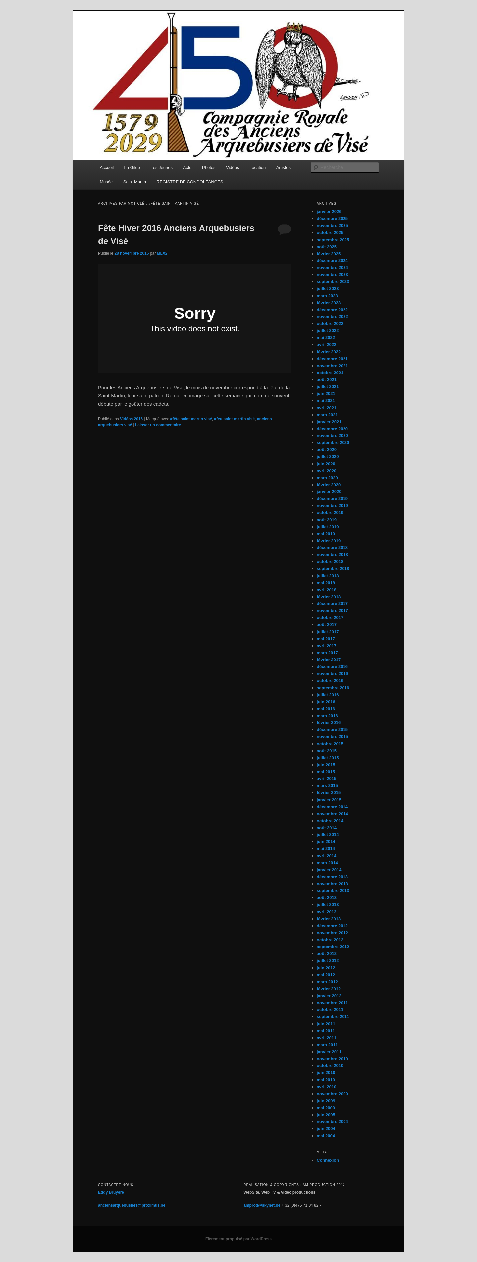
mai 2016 (326, 708)
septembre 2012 (333, 946)
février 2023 (329, 302)
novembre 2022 (332, 316)
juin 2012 (326, 967)
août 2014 (327, 827)
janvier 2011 (329, 1051)
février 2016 (329, 722)
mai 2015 (326, 771)
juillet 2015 (328, 757)
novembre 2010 (332, 1058)
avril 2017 (326, 645)
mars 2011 (327, 1044)
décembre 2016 (332, 666)
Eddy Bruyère (111, 1192)
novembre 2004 (332, 1121)
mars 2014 (327, 862)
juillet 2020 (328, 456)
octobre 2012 (330, 939)
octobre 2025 (330, 232)
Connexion (328, 1160)
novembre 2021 (332, 365)
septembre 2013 (333, 890)
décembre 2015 (332, 729)
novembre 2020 (332, 435)
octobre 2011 (330, 1009)
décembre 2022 (332, 309)
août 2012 (327, 953)
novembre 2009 (332, 1093)
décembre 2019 (332, 498)
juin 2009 (326, 1100)
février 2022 (329, 351)
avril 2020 (326, 470)
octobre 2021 (330, 372)
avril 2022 (326, 344)
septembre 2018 (333, 568)
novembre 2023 (332, 274)
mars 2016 (327, 715)
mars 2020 (327, 477)
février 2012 (329, 988)
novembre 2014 (332, 813)
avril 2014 (326, 855)
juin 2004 (326, 1128)
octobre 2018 (330, 561)
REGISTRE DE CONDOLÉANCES (190, 181)
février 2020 (329, 484)
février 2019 (329, 540)
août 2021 (327, 379)
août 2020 (327, 449)
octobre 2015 (330, 743)
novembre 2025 (332, 225)
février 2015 (329, 792)
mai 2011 (326, 1030)
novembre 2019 (332, 505)
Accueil (107, 167)
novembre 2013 (332, 883)
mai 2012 (326, 974)
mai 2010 (326, 1079)
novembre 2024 (332, 267)
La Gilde (132, 167)
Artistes (283, 167)
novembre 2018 (332, 554)
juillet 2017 (328, 631)
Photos (208, 167)
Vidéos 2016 (131, 419)
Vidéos (232, 167)
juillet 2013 (328, 904)
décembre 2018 (332, 547)
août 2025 (327, 246)
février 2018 (329, 596)
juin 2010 (326, 1072)
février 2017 (329, 659)
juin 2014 (326, 841)
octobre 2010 (330, 1065)
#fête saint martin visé (191, 419)
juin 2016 (326, 701)
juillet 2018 (328, 575)
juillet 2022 (328, 330)
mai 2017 (326, 638)
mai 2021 (326, 400)
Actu (187, 167)
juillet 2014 (328, 834)
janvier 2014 (329, 869)
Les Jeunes (162, 167)
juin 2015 (326, 764)
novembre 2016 (332, 673)
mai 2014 (326, 848)
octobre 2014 (330, 820)
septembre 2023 (333, 281)
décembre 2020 (332, 428)
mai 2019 (326, 533)
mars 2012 (327, 981)
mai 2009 (326, 1107)
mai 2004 (326, 1135)
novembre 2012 (332, 932)
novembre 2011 (332, 1002)
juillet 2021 (328, 386)
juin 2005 (326, 1114)
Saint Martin (134, 181)
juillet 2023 (328, 288)
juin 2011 (326, 1023)
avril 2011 (326, 1037)
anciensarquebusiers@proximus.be (131, 1205)
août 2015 (327, 750)
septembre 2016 (333, 687)
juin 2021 (326, 393)
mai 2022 (326, 337)
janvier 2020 (329, 491)
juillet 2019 (328, 526)
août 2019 (327, 519)
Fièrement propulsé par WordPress (238, 1239)
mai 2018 (326, 582)
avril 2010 (326, 1086)
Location (257, 167)
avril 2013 (326, 911)
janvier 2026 (329, 211)
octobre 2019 (330, 512)
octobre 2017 (330, 617)
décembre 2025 (332, 218)
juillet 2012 (328, 960)
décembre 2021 (332, 358)
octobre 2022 (330, 323)
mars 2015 (327, 785)
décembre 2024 (332, 260)
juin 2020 (326, 463)
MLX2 (162, 253)
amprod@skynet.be (261, 1205)
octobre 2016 (330, 680)
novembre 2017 (332, 610)
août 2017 (327, 624)
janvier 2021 (329, 421)
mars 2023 (327, 295)
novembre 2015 (332, 736)
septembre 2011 (333, 1016)
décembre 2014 (332, 806)
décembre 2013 (332, 876)
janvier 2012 (329, 995)
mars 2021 (327, 414)
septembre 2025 (333, 239)
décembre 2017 (332, 603)
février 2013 (329, 918)
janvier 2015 (329, 799)
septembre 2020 (333, 442)
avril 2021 (326, 407)
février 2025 (329, 253)
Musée (106, 181)
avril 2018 (326, 589)
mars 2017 (327, 652)
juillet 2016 (328, 694)
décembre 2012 (332, 925)
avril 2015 (326, 778)
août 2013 (327, 897)
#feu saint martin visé (234, 419)
